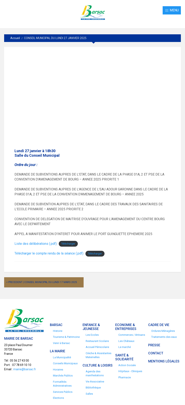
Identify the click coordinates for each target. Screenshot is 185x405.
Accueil (15, 38)
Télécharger (68, 243)
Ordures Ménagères (163, 330)
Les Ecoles (92, 334)
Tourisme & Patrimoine (66, 336)
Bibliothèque (93, 387)
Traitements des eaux (164, 336)
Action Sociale (127, 365)
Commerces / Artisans (131, 334)
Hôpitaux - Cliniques (130, 371)
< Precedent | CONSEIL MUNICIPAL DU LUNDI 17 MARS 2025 (41, 282)
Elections (58, 397)
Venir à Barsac (61, 343)
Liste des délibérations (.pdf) (35, 244)
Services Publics (62, 391)
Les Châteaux (126, 341)
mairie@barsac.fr (24, 369)
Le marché (124, 347)
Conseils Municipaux (65, 363)
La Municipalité (62, 357)
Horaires (58, 369)
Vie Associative (95, 381)
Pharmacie (124, 377)
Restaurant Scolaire (97, 341)
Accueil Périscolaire (97, 347)
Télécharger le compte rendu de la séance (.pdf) (48, 253)
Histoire (57, 330)
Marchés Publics (63, 375)
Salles (89, 393)
